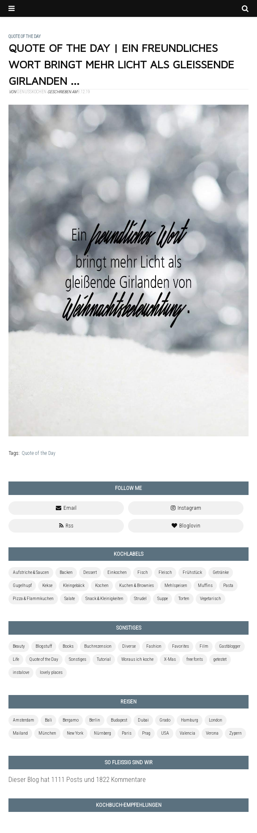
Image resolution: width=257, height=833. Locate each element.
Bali (48, 720)
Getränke (221, 572)
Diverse (129, 646)
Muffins (205, 585)
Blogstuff (44, 646)
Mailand (20, 733)
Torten (183, 598)
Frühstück (192, 572)
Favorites (180, 646)
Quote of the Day (38, 453)
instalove (21, 672)
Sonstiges (77, 659)
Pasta (228, 585)
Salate (69, 598)
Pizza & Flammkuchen (33, 598)
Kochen (102, 585)
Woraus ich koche (137, 659)
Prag (146, 733)
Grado (164, 720)
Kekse (47, 585)
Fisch (142, 572)
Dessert (90, 572)
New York (75, 733)
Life (16, 659)
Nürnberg (102, 733)
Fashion (153, 646)
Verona (212, 733)
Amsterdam (23, 720)
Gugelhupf (22, 585)
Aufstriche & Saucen (31, 572)
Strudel (140, 598)
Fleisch (165, 572)
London (215, 720)
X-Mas (170, 659)
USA (165, 733)
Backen (66, 572)
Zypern (235, 733)
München (47, 733)
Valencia (187, 733)
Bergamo (71, 720)
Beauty (19, 646)
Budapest (119, 720)
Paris (126, 733)
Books (68, 646)
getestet (220, 659)
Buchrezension (98, 646)
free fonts (194, 659)
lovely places (51, 672)
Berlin (94, 720)
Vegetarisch (210, 598)
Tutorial (104, 659)
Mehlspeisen (175, 585)
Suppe (162, 598)
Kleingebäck (74, 585)
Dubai (143, 720)
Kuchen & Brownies (136, 585)
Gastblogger (230, 646)
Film (204, 646)
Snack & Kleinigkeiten (104, 598)
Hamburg (189, 720)
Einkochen (117, 572)
